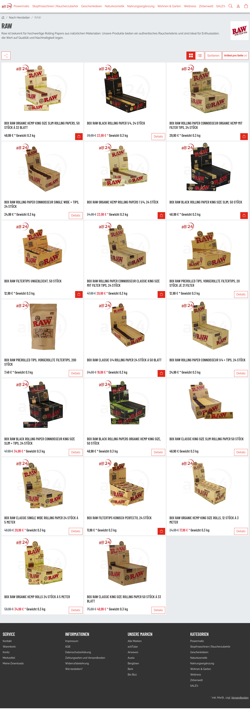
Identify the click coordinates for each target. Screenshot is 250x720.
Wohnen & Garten (169, 6)
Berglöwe (133, 663)
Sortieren (213, 55)
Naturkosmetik (114, 6)
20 (235, 55)
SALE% (220, 6)
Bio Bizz (132, 674)
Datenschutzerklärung (78, 652)
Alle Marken (135, 641)
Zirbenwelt (206, 6)
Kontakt (7, 641)
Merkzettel (9, 657)
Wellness (190, 6)
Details (158, 136)
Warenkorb (9, 646)
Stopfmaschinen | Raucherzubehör (55, 6)
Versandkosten (240, 697)
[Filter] (5, 56)
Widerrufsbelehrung (77, 663)
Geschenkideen (91, 6)
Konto (6, 652)
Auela (131, 657)
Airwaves (133, 652)
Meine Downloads (13, 663)
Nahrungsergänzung (141, 6)
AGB (67, 646)
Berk (130, 669)
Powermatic (22, 6)
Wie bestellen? (73, 669)
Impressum (71, 641)
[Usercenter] (238, 6)
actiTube (133, 646)
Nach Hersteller (19, 17)
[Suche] (231, 6)
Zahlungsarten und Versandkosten (85, 657)
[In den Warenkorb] (79, 136)
